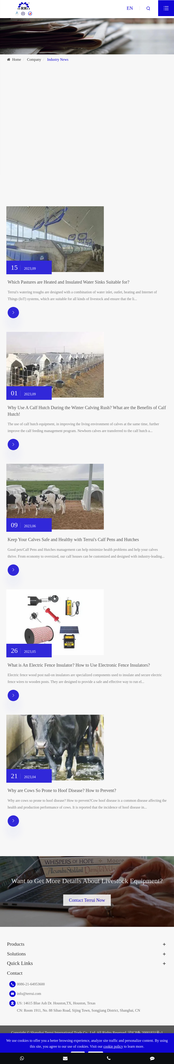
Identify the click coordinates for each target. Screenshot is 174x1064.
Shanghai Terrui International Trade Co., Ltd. (63, 1033)
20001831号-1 (152, 1033)
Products (15, 944)
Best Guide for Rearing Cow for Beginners (46, 156)
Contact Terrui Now (87, 897)
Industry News (57, 59)
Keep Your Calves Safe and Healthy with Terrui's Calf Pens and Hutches (76, 539)
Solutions (16, 954)
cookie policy (113, 1046)
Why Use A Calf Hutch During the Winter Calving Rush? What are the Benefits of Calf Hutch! (89, 411)
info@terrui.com (29, 994)
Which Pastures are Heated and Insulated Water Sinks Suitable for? (71, 281)
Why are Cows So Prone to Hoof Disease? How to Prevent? (64, 790)
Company (34, 59)
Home (16, 59)
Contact (14, 973)
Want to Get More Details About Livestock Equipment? (87, 883)
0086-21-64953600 (31, 984)
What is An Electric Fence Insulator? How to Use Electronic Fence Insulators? (81, 665)
